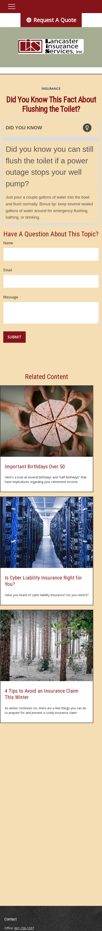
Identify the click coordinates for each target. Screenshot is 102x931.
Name (8, 243)
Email (7, 270)
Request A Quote (51, 20)
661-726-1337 (24, 928)
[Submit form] (14, 337)
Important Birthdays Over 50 (35, 467)
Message (10, 297)
